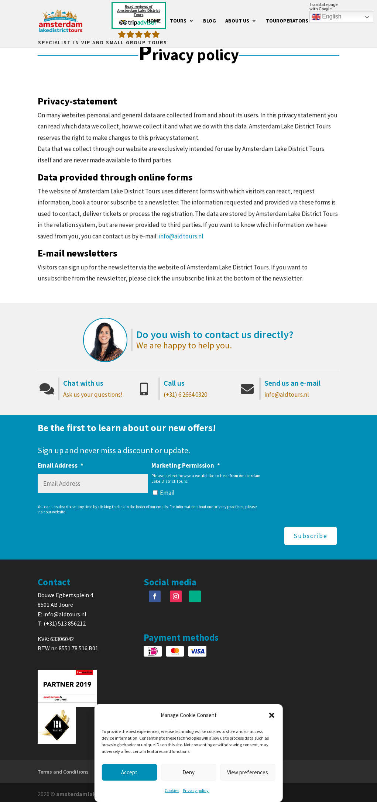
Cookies (172, 790)
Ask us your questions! (93, 394)
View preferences (247, 772)
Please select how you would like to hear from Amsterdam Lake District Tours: (205, 478)
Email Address (60, 465)
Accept (129, 772)
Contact (328, 21)
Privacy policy (196, 790)
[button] (271, 715)
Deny (188, 772)
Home (154, 21)
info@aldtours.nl (181, 236)
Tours (178, 21)
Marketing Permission (185, 465)
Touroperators (287, 21)
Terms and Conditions (63, 768)
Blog (209, 21)
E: (40, 610)
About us (237, 21)
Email (167, 493)
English (327, 17)
